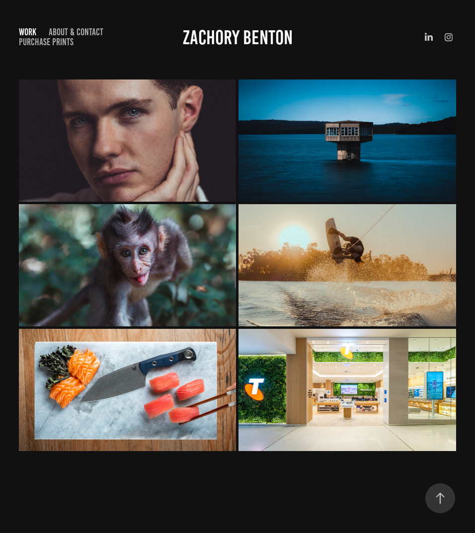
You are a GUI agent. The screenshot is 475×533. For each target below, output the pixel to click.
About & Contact (76, 32)
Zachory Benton (238, 37)
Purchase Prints (46, 42)
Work (27, 32)
